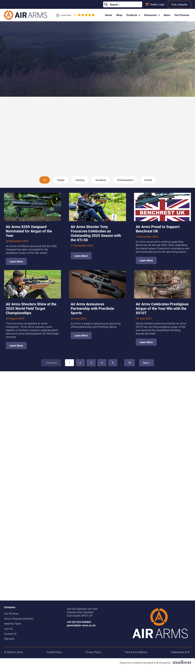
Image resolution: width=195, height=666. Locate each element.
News (167, 15)
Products (133, 15)
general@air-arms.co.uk (81, 625)
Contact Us (10, 633)
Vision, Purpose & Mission (19, 618)
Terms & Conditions (136, 652)
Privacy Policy (93, 652)
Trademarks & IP (180, 652)
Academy (100, 180)
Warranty (9, 638)
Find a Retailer (179, 4)
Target (60, 180)
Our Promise (182, 15)
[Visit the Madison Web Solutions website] (155, 662)
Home (108, 15)
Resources (152, 15)
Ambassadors (125, 180)
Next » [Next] (146, 362)
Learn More (16, 261)
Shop (119, 15)
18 (129, 362)
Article (148, 180)
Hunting (79, 180)
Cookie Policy (54, 652)
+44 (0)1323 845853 (79, 622)
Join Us (8, 628)
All (44, 180)
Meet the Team (12, 623)
